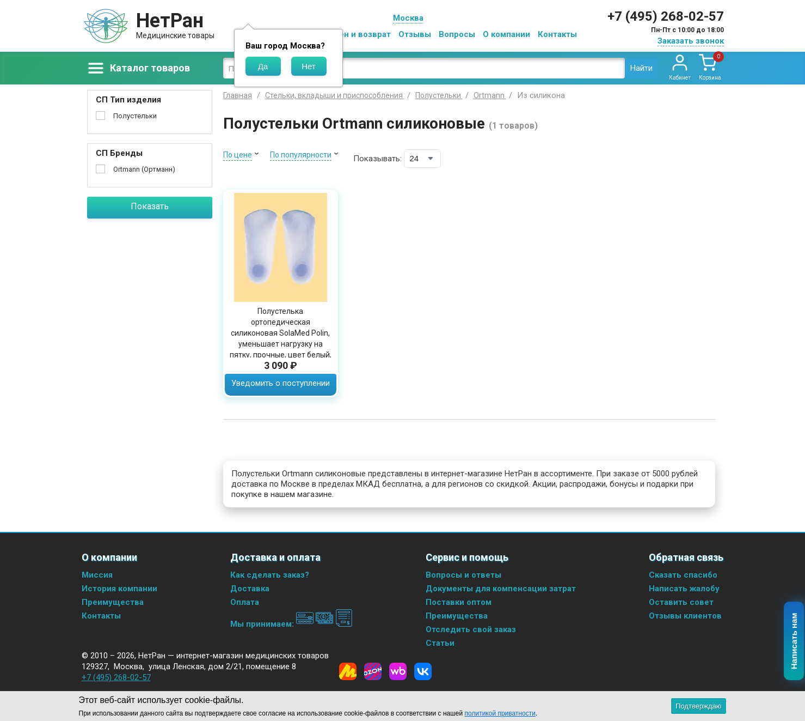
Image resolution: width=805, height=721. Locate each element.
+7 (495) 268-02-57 (665, 16)
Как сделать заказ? (269, 575)
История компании (119, 588)
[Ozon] (373, 671)
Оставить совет (681, 602)
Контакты (557, 34)
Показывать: (377, 158)
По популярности (300, 154)
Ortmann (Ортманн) (144, 169)
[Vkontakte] (423, 671)
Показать (150, 206)
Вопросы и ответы (463, 575)
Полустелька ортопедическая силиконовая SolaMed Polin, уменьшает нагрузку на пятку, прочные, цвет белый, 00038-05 (280, 338)
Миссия (97, 575)
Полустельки (135, 116)
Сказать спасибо (683, 575)
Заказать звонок (690, 41)
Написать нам (794, 641)
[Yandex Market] (348, 671)
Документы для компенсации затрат (501, 588)
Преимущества (113, 602)
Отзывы (414, 34)
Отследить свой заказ (471, 629)
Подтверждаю (698, 706)
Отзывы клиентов (685, 616)
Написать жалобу (684, 588)
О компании (506, 34)
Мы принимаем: (291, 624)
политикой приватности (500, 713)
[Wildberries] (398, 671)
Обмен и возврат (356, 34)
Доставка (249, 588)
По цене (237, 154)
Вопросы (457, 34)
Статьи (440, 643)
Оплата (244, 602)
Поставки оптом (458, 602)
